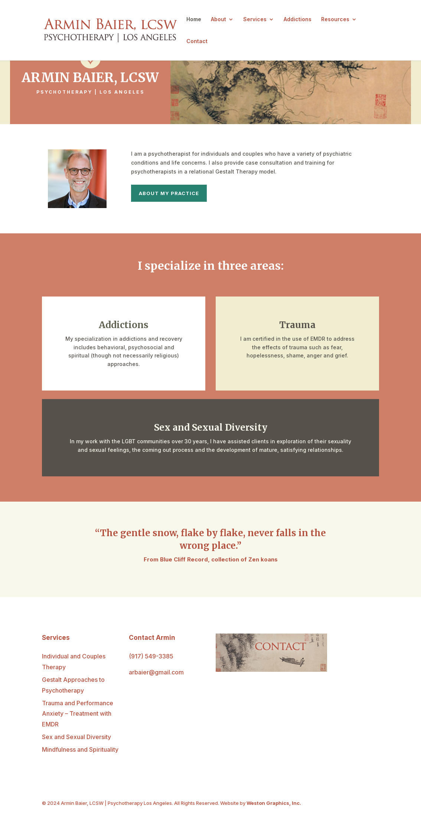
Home (193, 19)
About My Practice (169, 193)
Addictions (297, 19)
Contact (197, 41)
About (218, 19)
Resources (335, 19)
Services (255, 19)
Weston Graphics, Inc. (274, 803)
